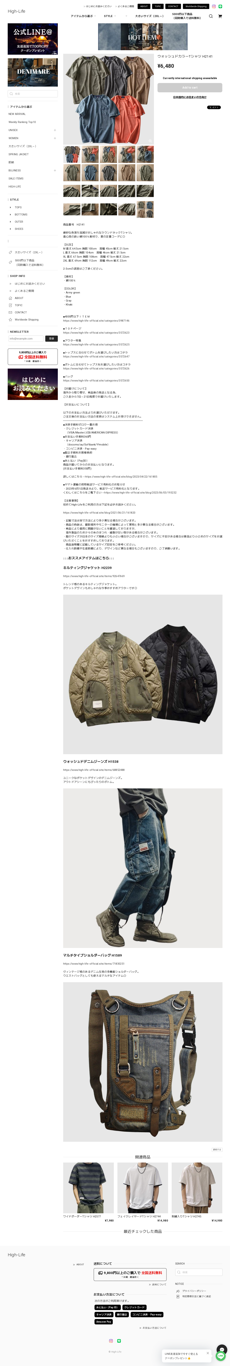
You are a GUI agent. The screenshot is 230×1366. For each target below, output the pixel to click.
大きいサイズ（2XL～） (150, 16)
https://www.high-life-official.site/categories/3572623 (96, 332)
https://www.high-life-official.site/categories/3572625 (96, 344)
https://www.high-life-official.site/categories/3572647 (96, 356)
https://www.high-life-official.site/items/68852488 (94, 770)
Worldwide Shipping (196, 6)
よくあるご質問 (126, 6)
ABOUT (144, 6)
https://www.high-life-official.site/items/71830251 (94, 963)
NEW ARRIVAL (17, 114)
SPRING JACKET (19, 154)
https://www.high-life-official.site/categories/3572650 (96, 380)
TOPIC (158, 6)
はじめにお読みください (99, 6)
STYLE (110, 16)
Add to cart (189, 87)
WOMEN (13, 138)
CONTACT (173, 6)
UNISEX (13, 130)
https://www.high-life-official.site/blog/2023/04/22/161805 (121, 476)
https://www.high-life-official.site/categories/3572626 (96, 368)
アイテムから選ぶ (84, 16)
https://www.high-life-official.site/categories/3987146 (96, 320)
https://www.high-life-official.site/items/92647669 (94, 576)
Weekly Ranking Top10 (22, 122)
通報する (217, 1150)
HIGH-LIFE (15, 186)
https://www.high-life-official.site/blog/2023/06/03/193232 (140, 492)
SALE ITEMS (16, 178)
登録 (51, 338)
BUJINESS (15, 170)
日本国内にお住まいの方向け (190, 97)
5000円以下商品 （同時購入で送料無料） (187, 16)
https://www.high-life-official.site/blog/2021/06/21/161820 (99, 512)
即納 (11, 162)
